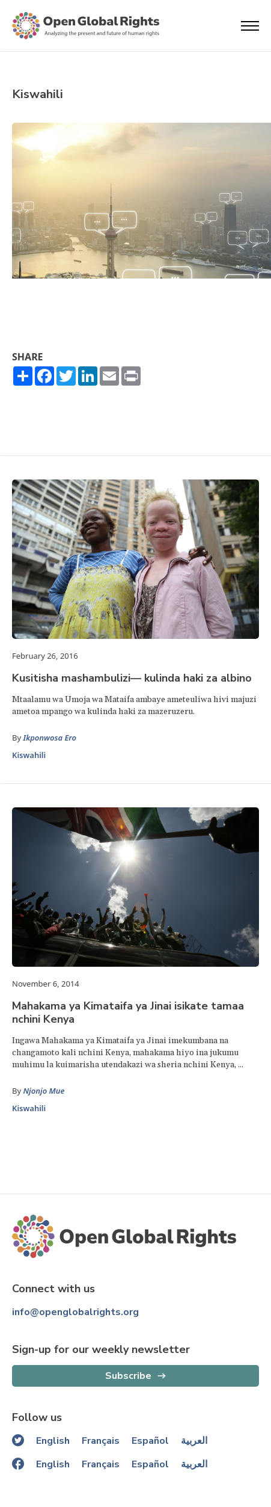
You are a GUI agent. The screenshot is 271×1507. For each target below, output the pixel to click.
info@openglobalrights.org (75, 1312)
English (53, 1440)
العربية (194, 1440)
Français (101, 1440)
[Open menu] (250, 26)
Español (150, 1440)
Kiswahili (29, 755)
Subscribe (128, 1375)
